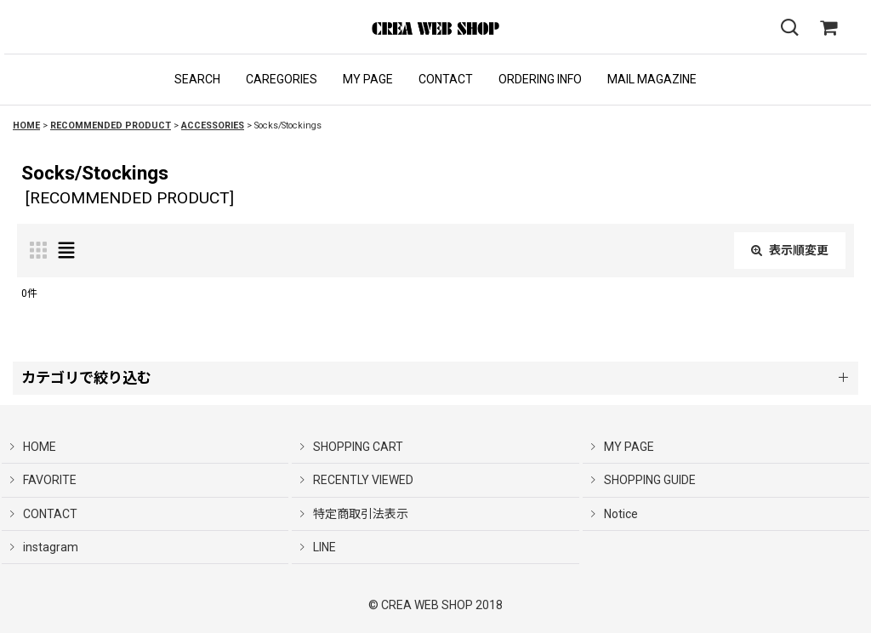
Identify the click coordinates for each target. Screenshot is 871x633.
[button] (197, 79)
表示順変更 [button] (789, 250)
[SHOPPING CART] (828, 28)
